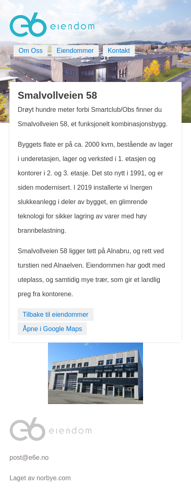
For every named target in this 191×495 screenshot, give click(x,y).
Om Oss (30, 50)
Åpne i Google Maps (52, 328)
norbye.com (53, 478)
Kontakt (119, 50)
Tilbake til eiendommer (55, 314)
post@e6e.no (28, 457)
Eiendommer (75, 50)
